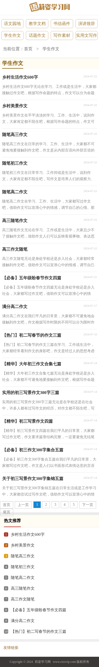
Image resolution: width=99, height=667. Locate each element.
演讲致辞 (86, 23)
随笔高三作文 (23, 556)
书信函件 (61, 23)
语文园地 (12, 23)
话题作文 (37, 35)
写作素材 (61, 35)
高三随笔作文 (23, 588)
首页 (28, 49)
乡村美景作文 (23, 545)
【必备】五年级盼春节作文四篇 (38, 610)
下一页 (87, 505)
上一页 (23, 505)
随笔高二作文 (23, 577)
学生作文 (12, 35)
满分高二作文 (23, 621)
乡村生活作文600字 (28, 534)
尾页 (6, 512)
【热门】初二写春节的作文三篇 (38, 631)
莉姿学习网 (43, 662)
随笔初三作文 (23, 567)
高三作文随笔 (23, 599)
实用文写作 (86, 35)
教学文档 (37, 23)
